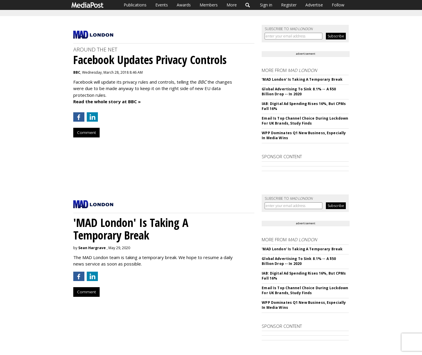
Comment (86, 132)
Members (209, 5)
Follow (338, 5)
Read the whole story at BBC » (107, 101)
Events (161, 5)
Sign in (266, 5)
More (232, 5)
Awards (184, 5)
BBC (76, 72)
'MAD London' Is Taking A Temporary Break (302, 79)
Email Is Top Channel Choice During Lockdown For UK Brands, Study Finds (305, 121)
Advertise (314, 5)
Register (289, 5)
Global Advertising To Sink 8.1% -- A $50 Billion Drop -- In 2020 (299, 91)
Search (247, 5)
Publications (135, 5)
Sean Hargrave (92, 247)
